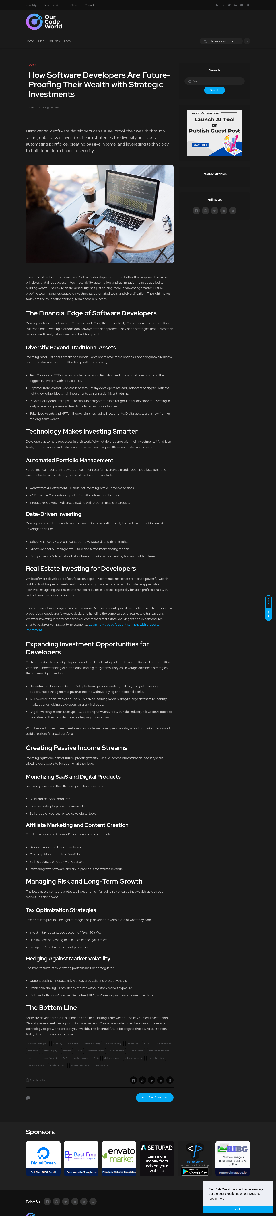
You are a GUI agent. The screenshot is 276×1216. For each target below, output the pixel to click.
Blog (41, 41)
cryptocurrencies (163, 1043)
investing (57, 1043)
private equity (50, 1050)
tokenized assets (96, 1050)
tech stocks (132, 1043)
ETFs (146, 1043)
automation (73, 1043)
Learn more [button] (216, 1198)
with (31, 5)
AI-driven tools (117, 1050)
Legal (67, 41)
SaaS (96, 1058)
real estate (33, 1058)
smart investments (80, 1065)
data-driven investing (159, 1050)
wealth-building (92, 1043)
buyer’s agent (50, 1058)
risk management (36, 1065)
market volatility (57, 1065)
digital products (111, 1058)
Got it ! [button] (238, 1209)
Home (30, 41)
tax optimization (156, 1058)
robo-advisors (136, 1050)
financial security (114, 1043)
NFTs (79, 1050)
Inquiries (54, 41)
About (73, 5)
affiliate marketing (134, 1058)
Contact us (91, 5)
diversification (101, 1065)
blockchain (33, 1050)
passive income (80, 1058)
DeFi (65, 1058)
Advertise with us (53, 5)
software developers (38, 1043)
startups (67, 1050)
